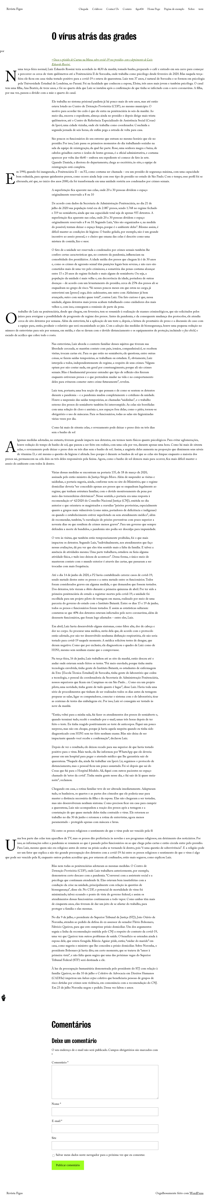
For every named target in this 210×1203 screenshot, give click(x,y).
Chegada (83, 9)
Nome (56, 1104)
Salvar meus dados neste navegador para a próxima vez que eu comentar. (100, 1155)
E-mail (57, 1121)
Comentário (60, 1062)
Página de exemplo (174, 9)
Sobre (191, 9)
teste (201, 9)
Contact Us (112, 9)
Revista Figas (15, 9)
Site (54, 1138)
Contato (127, 9)
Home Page (153, 9)
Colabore (97, 9)
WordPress (196, 1193)
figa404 (140, 9)
